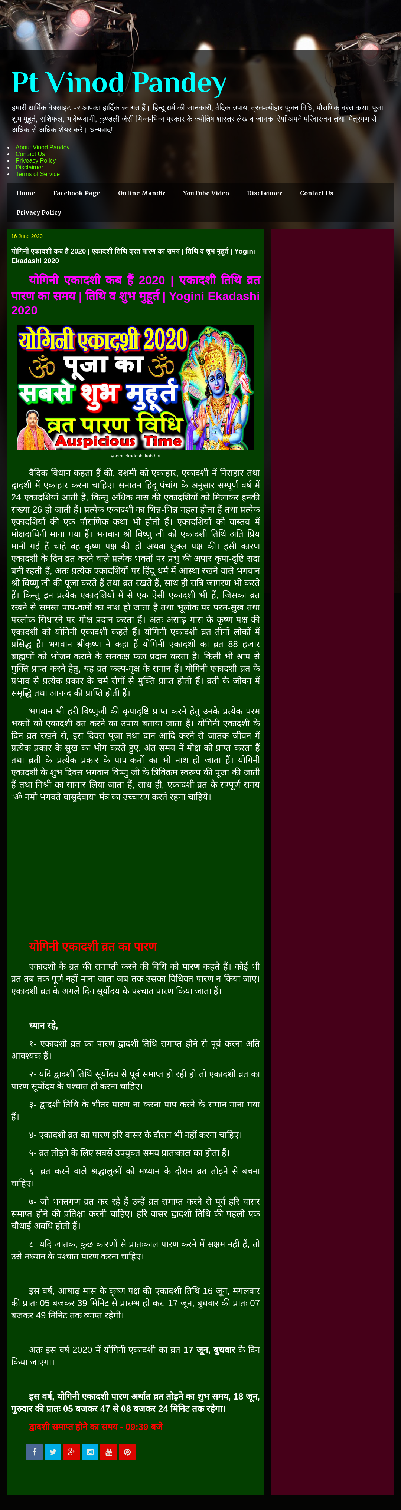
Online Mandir (141, 193)
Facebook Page (76, 193)
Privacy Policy (38, 212)
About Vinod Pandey (43, 147)
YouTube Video (206, 193)
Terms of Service (38, 174)
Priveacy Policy (36, 161)
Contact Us (30, 154)
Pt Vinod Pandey (119, 82)
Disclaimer (29, 167)
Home (25, 193)
